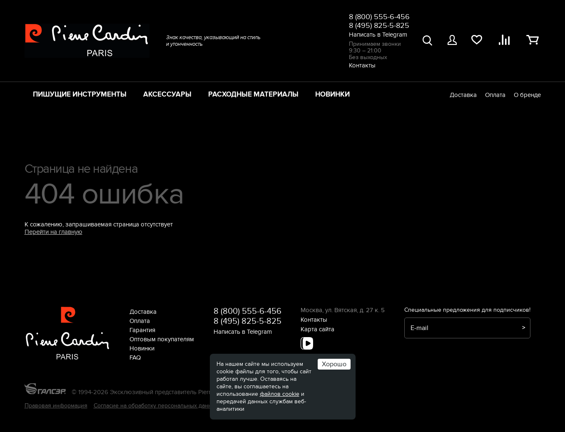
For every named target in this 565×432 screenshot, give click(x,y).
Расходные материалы (253, 94)
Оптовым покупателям (161, 339)
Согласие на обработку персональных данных (156, 405)
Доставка (463, 95)
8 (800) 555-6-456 (379, 16)
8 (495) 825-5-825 (379, 25)
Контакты (362, 65)
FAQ (135, 357)
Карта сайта (317, 329)
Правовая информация (56, 405)
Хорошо (334, 364)
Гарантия (142, 330)
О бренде (527, 95)
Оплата (495, 95)
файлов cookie (279, 393)
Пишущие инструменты (80, 94)
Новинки (332, 94)
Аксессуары (167, 94)
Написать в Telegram (378, 34)
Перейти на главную (53, 232)
